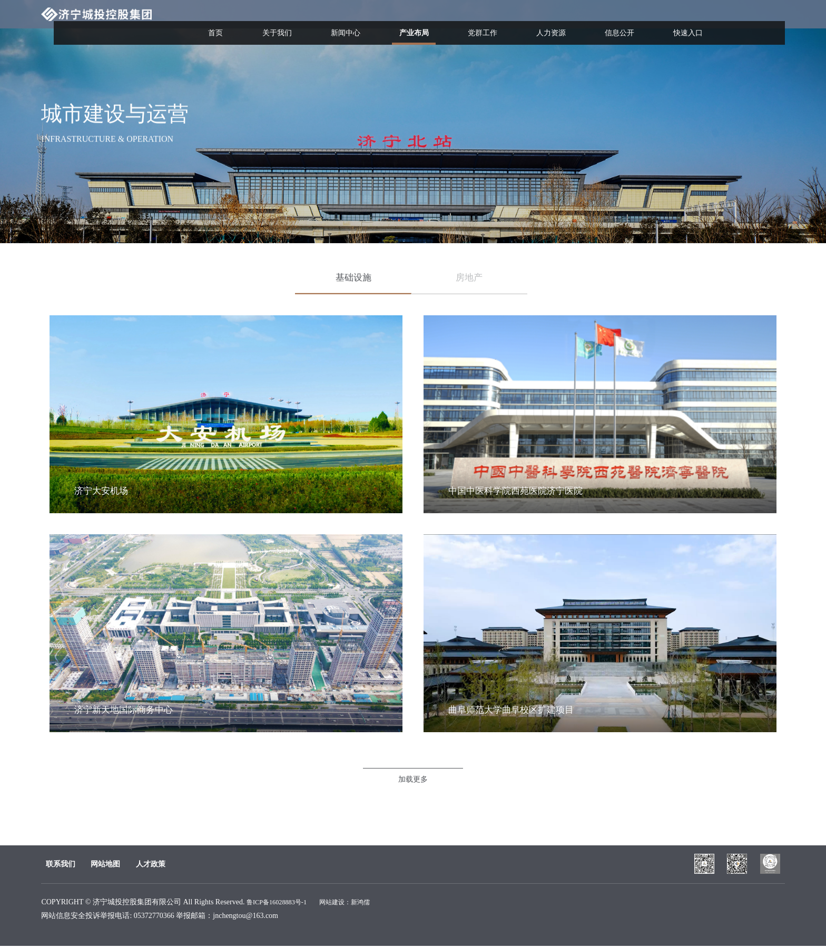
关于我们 (339, 22)
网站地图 (124, 864)
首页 (288, 22)
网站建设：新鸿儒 (357, 904)
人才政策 (192, 864)
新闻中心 (398, 22)
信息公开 (634, 22)
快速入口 (693, 22)
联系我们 (56, 864)
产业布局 (457, 31)
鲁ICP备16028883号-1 (281, 904)
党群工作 (516, 22)
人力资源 (575, 22)
